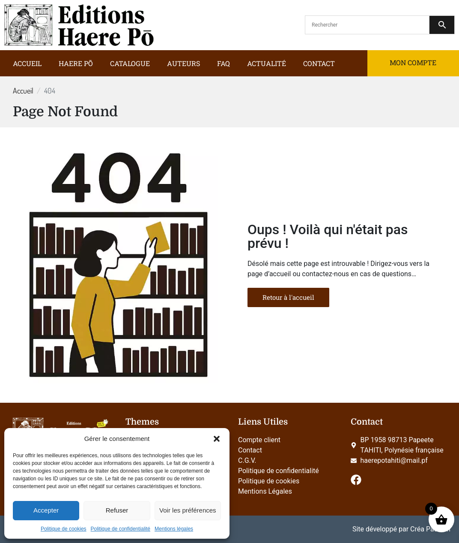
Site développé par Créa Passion (401, 529)
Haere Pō (76, 63)
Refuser (117, 510)
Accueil (27, 63)
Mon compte (413, 62)
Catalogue (130, 63)
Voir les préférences (187, 510)
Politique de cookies (63, 529)
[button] (216, 438)
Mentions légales (174, 529)
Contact (319, 63)
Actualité (266, 63)
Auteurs (183, 63)
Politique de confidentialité (120, 529)
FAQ (223, 63)
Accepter (46, 510)
